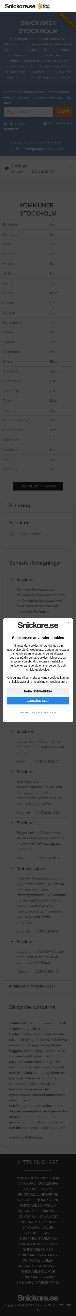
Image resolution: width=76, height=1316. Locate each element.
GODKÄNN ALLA (38, 700)
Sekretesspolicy (28, 712)
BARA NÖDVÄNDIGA (38, 691)
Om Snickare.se (47, 712)
